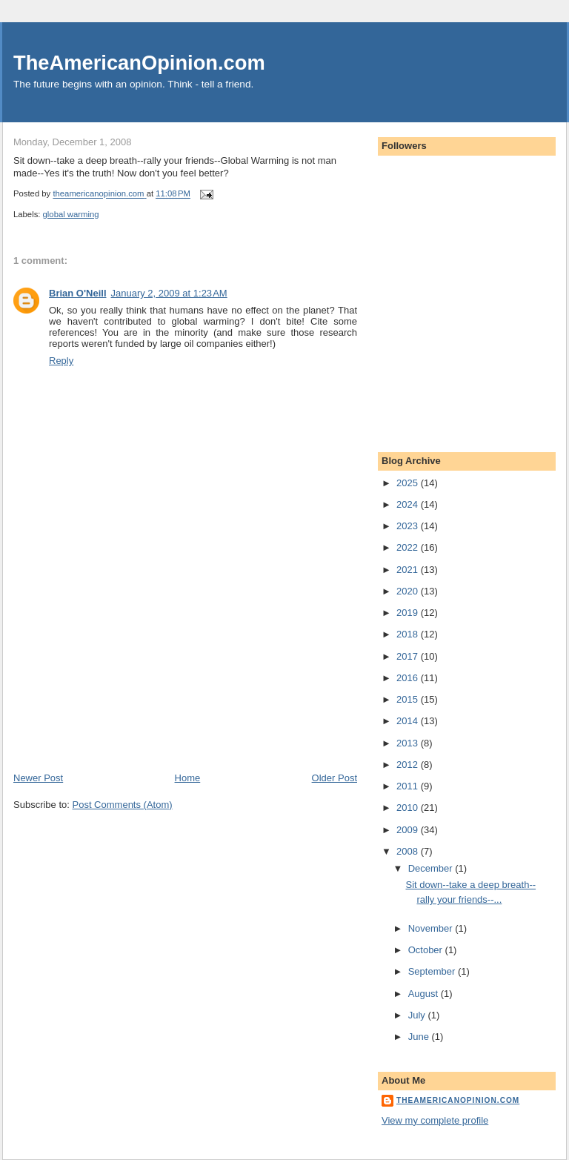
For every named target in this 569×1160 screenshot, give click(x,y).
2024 (408, 504)
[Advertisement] (124, 667)
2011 (408, 786)
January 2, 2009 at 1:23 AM (169, 293)
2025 (408, 482)
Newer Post (38, 777)
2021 (408, 569)
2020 (408, 591)
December (432, 868)
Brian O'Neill (78, 293)
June (420, 1036)
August (424, 993)
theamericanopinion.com (457, 1100)
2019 (408, 612)
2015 (408, 699)
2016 (408, 677)
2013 (408, 743)
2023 (408, 525)
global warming (71, 214)
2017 (408, 656)
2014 (408, 720)
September (433, 971)
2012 (408, 764)
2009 (408, 829)
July (418, 1015)
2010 (408, 807)
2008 (408, 851)
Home (188, 777)
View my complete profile (435, 1120)
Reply (61, 360)
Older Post (334, 777)
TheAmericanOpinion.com (139, 62)
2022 (408, 547)
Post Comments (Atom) (123, 804)
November (432, 928)
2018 (408, 634)
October (426, 949)
